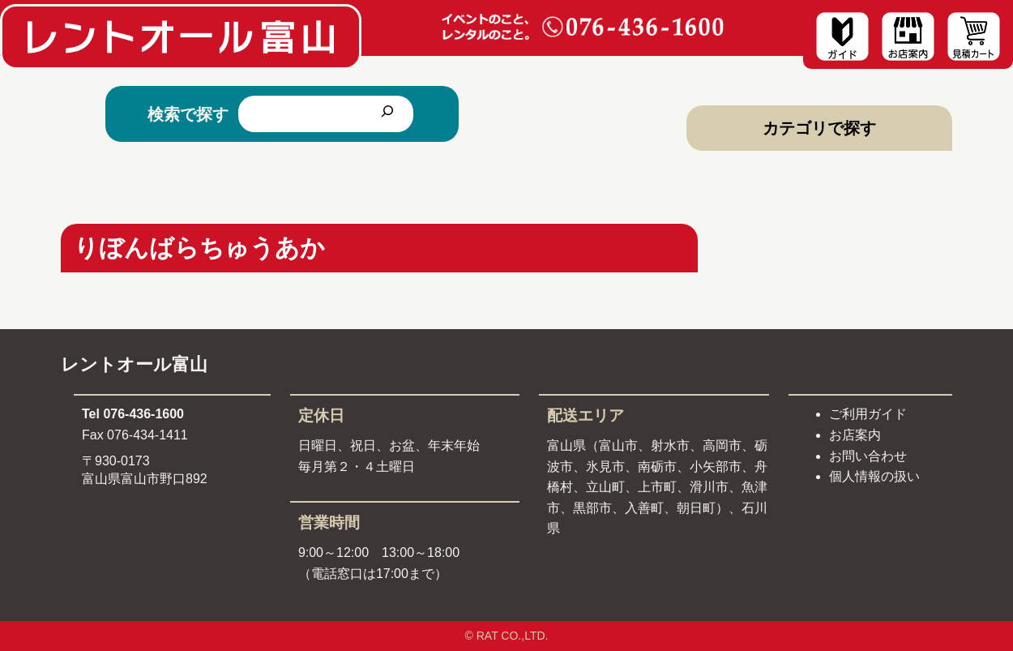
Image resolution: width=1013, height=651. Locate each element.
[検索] (387, 114)
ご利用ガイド (868, 414)
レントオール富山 (134, 364)
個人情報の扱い (874, 476)
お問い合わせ (868, 456)
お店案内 (855, 435)
